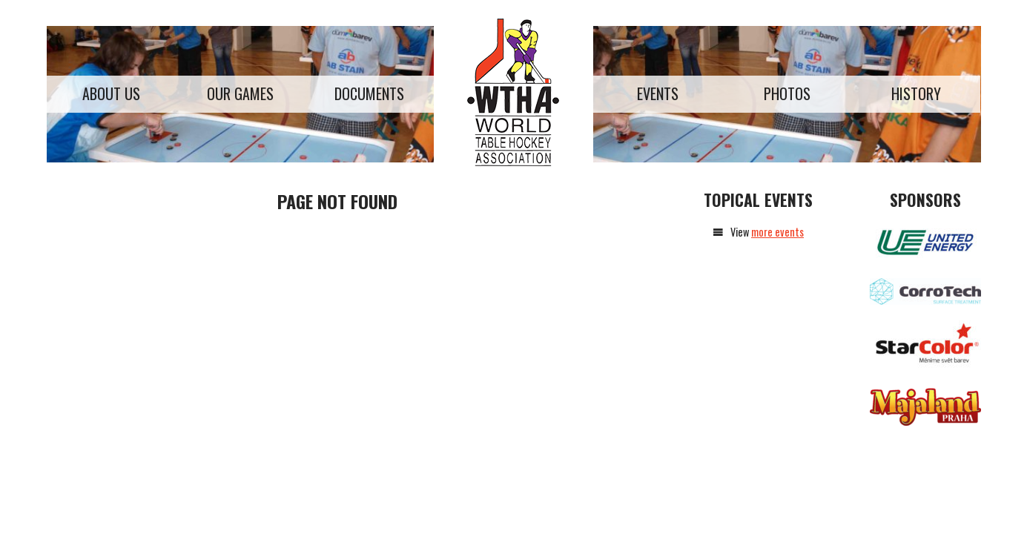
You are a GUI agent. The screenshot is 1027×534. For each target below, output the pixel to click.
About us (111, 93)
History (916, 93)
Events (657, 93)
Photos (787, 93)
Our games (240, 93)
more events (777, 232)
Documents (369, 93)
